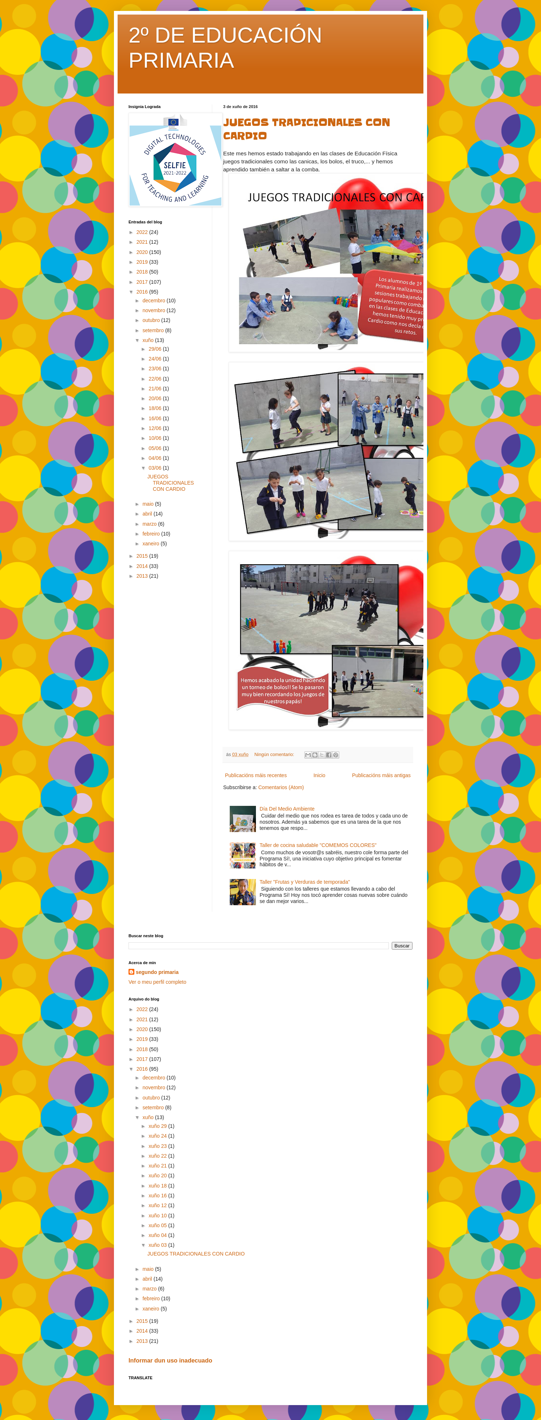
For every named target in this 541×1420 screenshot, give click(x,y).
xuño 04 (158, 1235)
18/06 (156, 408)
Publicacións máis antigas (381, 775)
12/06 (156, 428)
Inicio (319, 775)
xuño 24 (158, 1136)
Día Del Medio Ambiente (287, 809)
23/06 (156, 368)
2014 (143, 566)
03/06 (156, 468)
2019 (143, 262)
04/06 (156, 458)
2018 (143, 272)
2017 (143, 282)
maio (148, 504)
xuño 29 (158, 1126)
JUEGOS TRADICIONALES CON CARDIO (170, 483)
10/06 (156, 438)
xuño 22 (158, 1156)
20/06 (156, 398)
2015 (143, 556)
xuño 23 (158, 1146)
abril (147, 514)
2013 (143, 576)
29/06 (156, 349)
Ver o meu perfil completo (157, 982)
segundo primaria (157, 972)
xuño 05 (158, 1225)
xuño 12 (158, 1205)
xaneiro (151, 543)
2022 (143, 232)
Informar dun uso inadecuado (170, 1360)
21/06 (156, 388)
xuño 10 (158, 1215)
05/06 (156, 448)
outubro (151, 320)
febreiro (151, 534)
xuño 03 (158, 1245)
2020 (143, 252)
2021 (143, 242)
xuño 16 (158, 1195)
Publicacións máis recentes (256, 775)
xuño (148, 340)
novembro (154, 310)
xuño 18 (158, 1186)
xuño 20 (158, 1175)
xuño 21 (158, 1166)
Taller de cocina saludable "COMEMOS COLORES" (318, 845)
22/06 (156, 379)
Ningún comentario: (275, 754)
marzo (150, 524)
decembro (154, 300)
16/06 (156, 418)
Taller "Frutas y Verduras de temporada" (305, 882)
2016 (143, 292)
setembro (153, 330)
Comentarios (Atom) (281, 787)
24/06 (156, 359)
